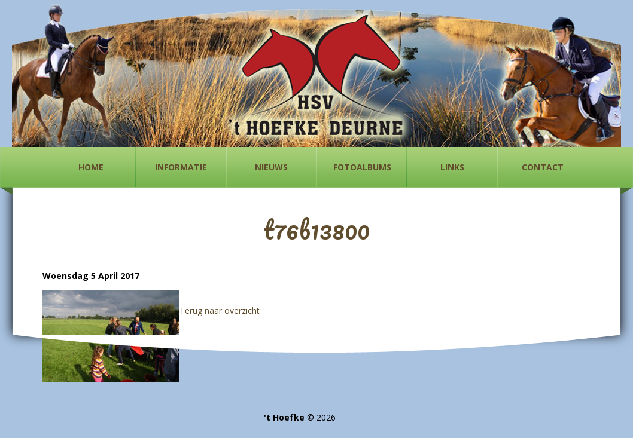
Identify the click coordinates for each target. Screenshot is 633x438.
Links (452, 167)
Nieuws (271, 167)
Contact (543, 167)
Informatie (181, 167)
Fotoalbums (362, 167)
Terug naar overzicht (219, 310)
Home (91, 167)
